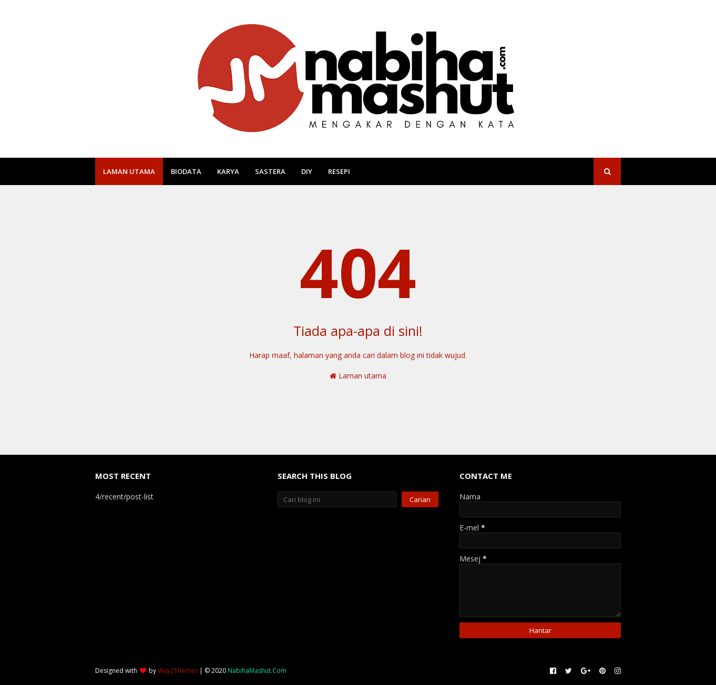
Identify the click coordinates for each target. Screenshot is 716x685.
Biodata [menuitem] (186, 171)
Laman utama (358, 376)
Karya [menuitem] (228, 171)
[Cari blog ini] (337, 499)
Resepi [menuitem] (339, 171)
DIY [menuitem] (306, 171)
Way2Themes (178, 670)
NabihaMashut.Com (257, 670)
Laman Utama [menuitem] (129, 171)
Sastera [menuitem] (270, 171)
